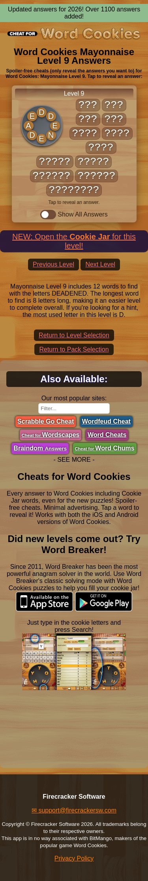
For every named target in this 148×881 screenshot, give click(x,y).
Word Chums (105, 448)
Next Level (100, 264)
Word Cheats (107, 434)
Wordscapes (51, 434)
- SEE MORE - (73, 459)
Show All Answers (73, 214)
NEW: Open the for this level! (74, 241)
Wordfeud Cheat (106, 421)
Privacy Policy (74, 858)
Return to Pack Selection (74, 349)
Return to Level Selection (74, 335)
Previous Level (53, 264)
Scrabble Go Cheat (45, 421)
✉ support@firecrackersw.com (74, 810)
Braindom (40, 448)
